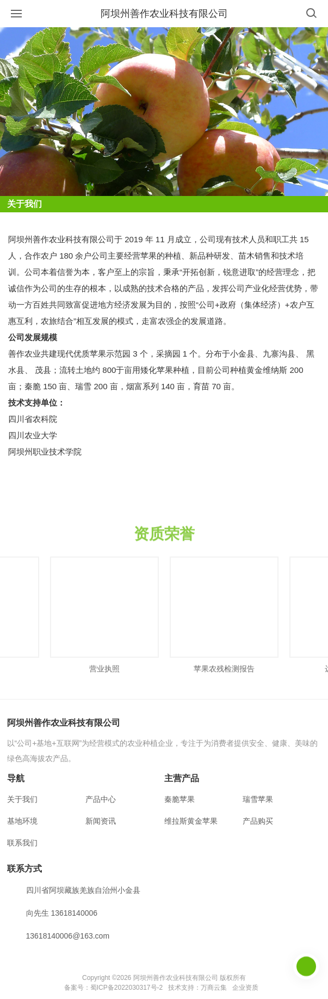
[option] (104, 632)
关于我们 (22, 799)
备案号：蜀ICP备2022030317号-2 (113, 987)
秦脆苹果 (179, 799)
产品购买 (258, 821)
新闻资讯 (100, 821)
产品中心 (100, 799)
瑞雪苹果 (258, 799)
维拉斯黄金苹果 (191, 821)
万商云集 (214, 987)
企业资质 (245, 987)
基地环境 (22, 821)
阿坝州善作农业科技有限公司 (164, 13)
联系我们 (22, 842)
